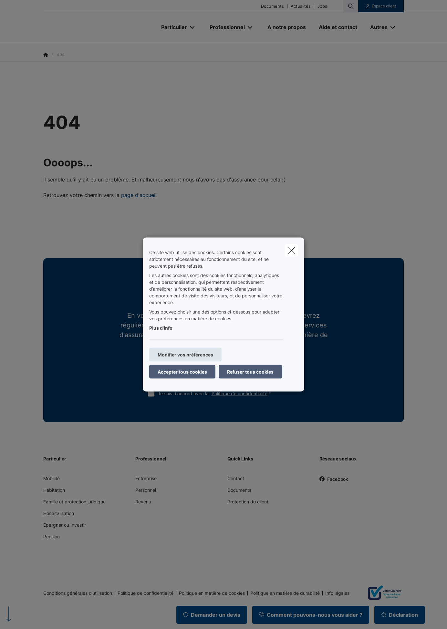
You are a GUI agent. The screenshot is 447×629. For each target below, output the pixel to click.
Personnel (145, 490)
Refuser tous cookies (250, 372)
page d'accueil (139, 195)
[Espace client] (381, 6)
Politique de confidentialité (239, 393)
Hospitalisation (58, 513)
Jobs (322, 6)
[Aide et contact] (338, 27)
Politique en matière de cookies (212, 593)
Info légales (337, 593)
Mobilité (51, 478)
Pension (51, 536)
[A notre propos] (286, 27)
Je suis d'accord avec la (216, 393)
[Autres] (376, 27)
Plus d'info (160, 328)
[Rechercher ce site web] (350, 6)
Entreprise (146, 478)
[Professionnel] (224, 27)
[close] (291, 250)
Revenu (143, 501)
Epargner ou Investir (64, 525)
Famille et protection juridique (74, 501)
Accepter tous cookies (182, 372)
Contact (235, 478)
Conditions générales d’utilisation (77, 593)
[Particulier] (172, 27)
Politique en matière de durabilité (285, 593)
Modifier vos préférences (185, 354)
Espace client (384, 6)
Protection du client (247, 501)
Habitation (54, 490)
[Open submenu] (193, 27)
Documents (272, 6)
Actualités (301, 6)
